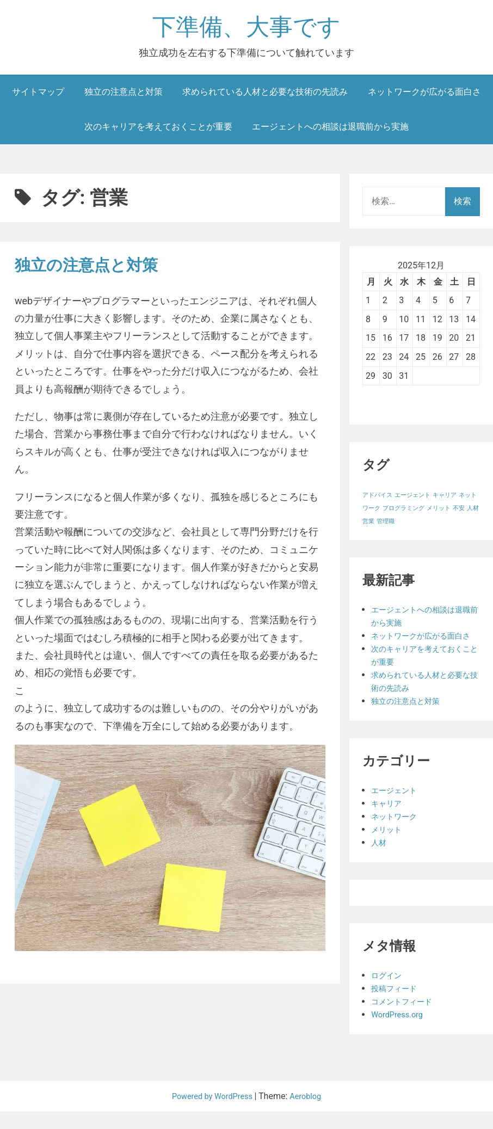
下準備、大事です (246, 29)
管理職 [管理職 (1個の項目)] (386, 525)
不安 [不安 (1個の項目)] (459, 512)
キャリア (388, 820)
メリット (388, 847)
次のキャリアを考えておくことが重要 (158, 130)
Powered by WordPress (211, 1113)
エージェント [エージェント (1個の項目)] (412, 499)
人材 (380, 860)
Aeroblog (310, 1113)
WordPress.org (399, 1032)
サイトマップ (38, 95)
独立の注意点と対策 (123, 95)
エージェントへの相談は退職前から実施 (330, 130)
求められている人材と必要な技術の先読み (265, 95)
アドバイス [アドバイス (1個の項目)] (377, 499)
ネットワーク (397, 834)
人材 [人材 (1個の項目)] (473, 512)
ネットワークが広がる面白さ (424, 95)
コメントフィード (406, 1019)
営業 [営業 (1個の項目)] (368, 525)
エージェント (397, 807)
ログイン (388, 992)
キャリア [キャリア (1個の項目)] (445, 499)
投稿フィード (397, 1006)
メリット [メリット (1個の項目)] (439, 512)
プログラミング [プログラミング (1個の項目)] (403, 512)
